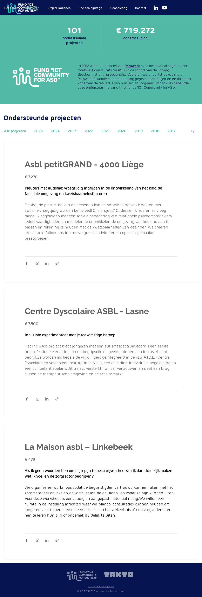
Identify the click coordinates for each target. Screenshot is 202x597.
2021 (105, 131)
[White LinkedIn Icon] (156, 8)
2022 (89, 131)
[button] (193, 132)
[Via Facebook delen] (27, 263)
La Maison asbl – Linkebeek (79, 447)
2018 (155, 131)
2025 (38, 131)
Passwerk (132, 66)
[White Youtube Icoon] (164, 8)
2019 (139, 131)
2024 (55, 131)
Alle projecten (15, 131)
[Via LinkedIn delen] (47, 263)
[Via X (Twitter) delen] (37, 263)
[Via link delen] (57, 263)
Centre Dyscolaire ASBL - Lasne (87, 311)
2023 (72, 131)
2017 (172, 131)
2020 (122, 131)
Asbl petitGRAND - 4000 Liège (84, 164)
